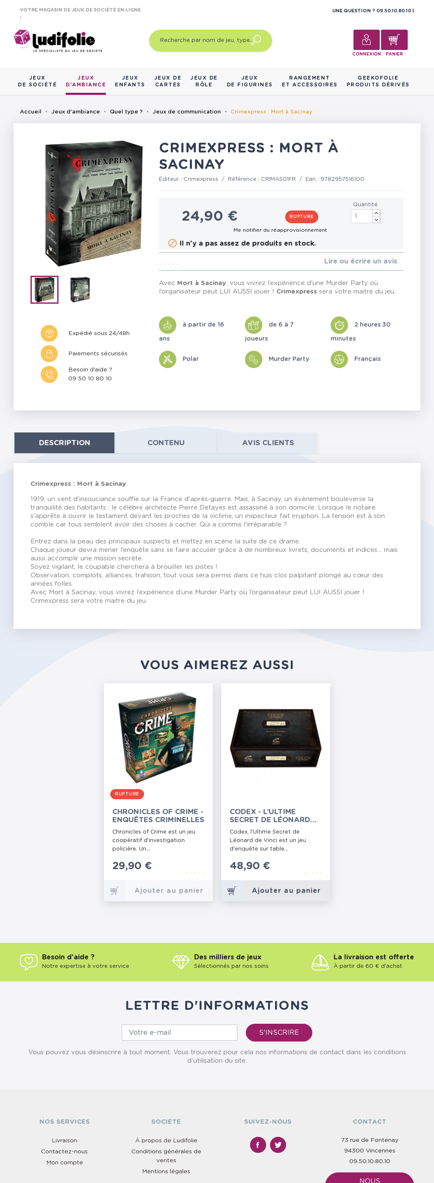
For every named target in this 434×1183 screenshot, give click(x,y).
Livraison (64, 1141)
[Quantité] (366, 216)
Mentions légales (166, 1172)
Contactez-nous (64, 1152)
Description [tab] (64, 442)
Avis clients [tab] (268, 442)
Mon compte (64, 1163)
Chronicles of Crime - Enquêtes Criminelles (158, 815)
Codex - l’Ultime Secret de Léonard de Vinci (270, 816)
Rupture (301, 217)
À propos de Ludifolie (166, 1141)
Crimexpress (201, 179)
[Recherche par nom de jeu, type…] (210, 41)
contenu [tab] (166, 442)
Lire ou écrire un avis (360, 261)
